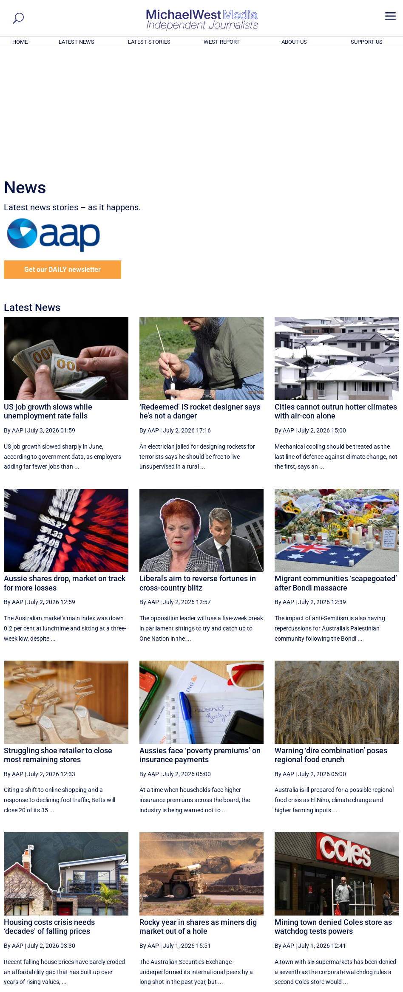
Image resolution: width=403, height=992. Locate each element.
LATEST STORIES (149, 42)
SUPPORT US (367, 42)
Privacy (382, 986)
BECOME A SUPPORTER (361, 938)
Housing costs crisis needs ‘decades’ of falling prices (49, 811)
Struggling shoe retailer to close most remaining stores (58, 639)
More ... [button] (376, 906)
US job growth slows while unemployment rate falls (48, 296)
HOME (20, 42)
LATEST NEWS (76, 42)
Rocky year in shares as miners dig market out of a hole (198, 811)
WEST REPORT (222, 42)
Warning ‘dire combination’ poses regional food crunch (331, 639)
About (336, 986)
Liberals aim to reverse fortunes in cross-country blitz (197, 467)
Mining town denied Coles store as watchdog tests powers (333, 811)
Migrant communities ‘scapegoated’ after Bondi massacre (336, 467)
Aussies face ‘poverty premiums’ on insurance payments (200, 639)
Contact (358, 986)
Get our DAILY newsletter (62, 154)
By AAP (13, 314)
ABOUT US (294, 42)
